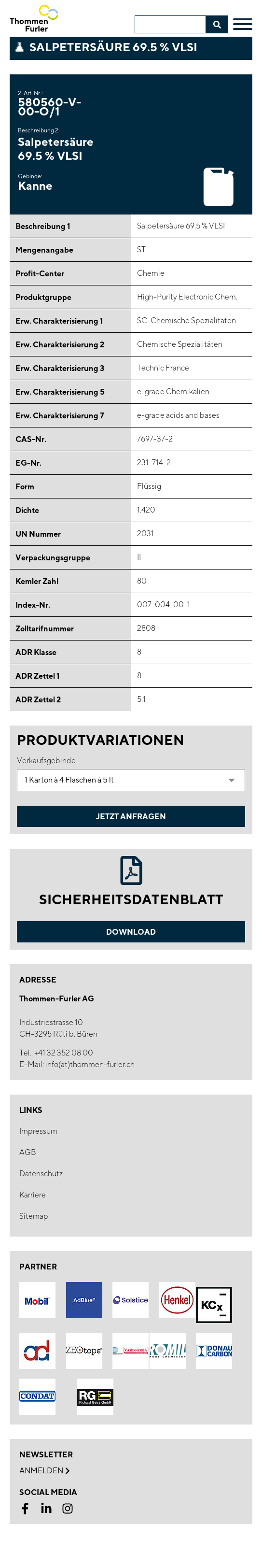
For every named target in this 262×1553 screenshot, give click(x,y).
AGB (27, 1152)
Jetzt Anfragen (131, 816)
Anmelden (44, 1471)
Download (131, 932)
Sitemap (33, 1216)
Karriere (32, 1194)
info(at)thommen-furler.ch (90, 1064)
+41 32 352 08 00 (63, 1052)
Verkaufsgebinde (46, 760)
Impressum (38, 1131)
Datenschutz (41, 1173)
